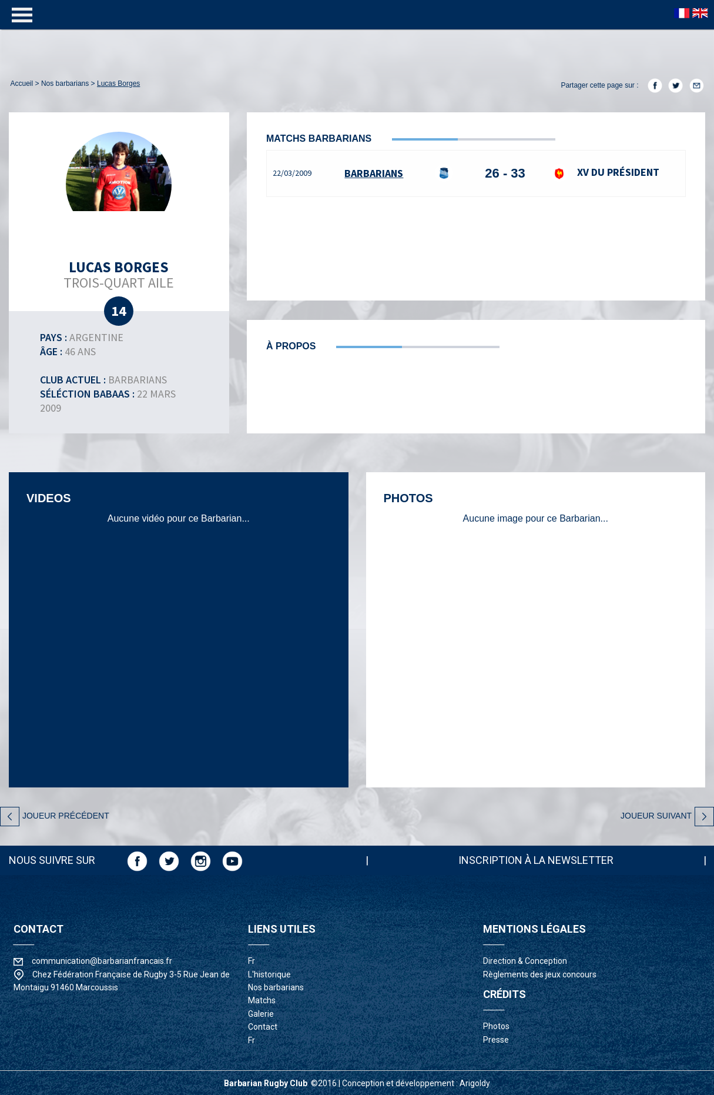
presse (496, 1039)
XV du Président (604, 172)
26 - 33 (505, 173)
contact (262, 1026)
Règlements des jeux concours (539, 974)
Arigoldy (475, 1083)
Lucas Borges (118, 83)
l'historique (269, 974)
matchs (262, 1000)
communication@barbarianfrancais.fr (102, 961)
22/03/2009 (292, 173)
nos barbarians (65, 83)
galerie (261, 1014)
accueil (22, 83)
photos (496, 1026)
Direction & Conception (525, 961)
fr (251, 961)
